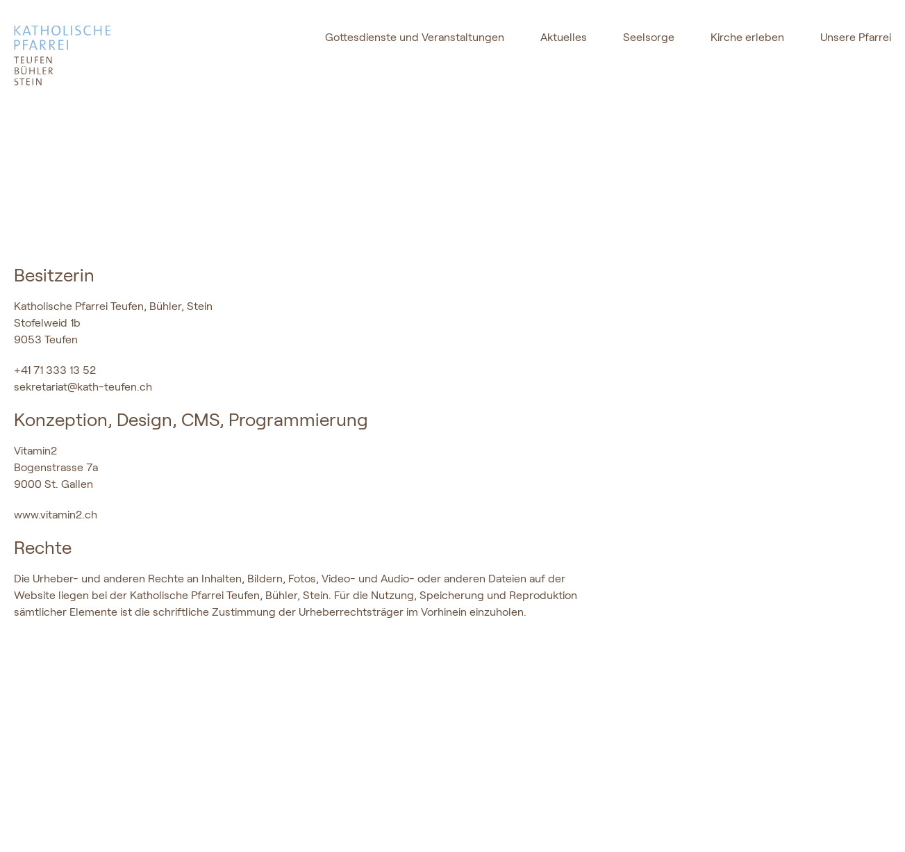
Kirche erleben (747, 37)
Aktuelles (563, 37)
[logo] (102, 55)
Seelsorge (648, 37)
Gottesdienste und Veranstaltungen (414, 37)
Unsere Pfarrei (855, 37)
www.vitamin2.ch (55, 514)
